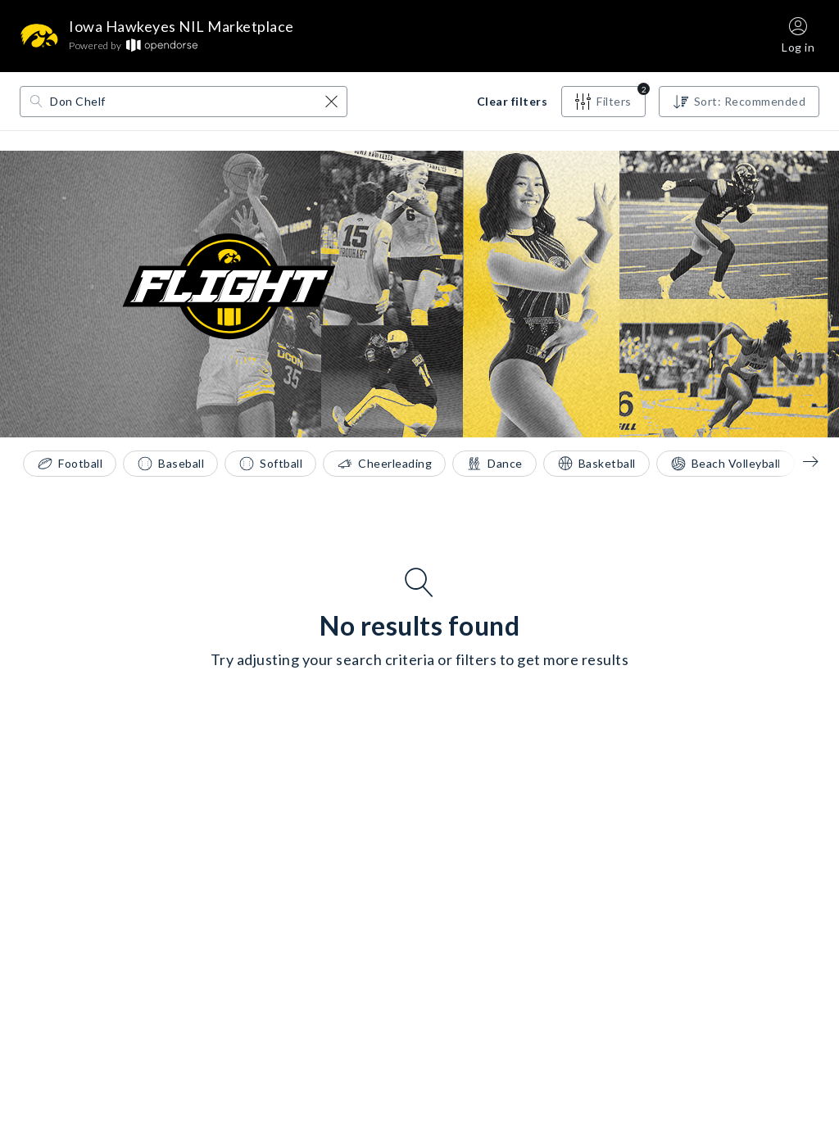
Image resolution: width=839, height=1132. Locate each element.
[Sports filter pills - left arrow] (798, 461)
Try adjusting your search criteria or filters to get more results (420, 659)
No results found (419, 626)
